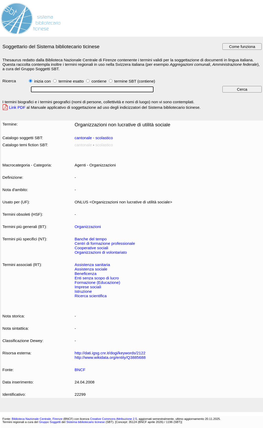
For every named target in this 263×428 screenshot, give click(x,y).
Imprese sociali (88, 287)
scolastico (104, 138)
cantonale (83, 138)
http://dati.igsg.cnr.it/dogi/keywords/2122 (110, 353)
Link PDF (17, 107)
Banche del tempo (91, 239)
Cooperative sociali (91, 248)
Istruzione (83, 291)
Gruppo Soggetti (50, 422)
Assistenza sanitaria (92, 264)
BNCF (80, 369)
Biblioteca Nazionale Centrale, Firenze (37, 418)
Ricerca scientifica (91, 296)
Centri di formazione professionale (105, 243)
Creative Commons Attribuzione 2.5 (113, 418)
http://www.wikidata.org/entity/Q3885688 (110, 357)
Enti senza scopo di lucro (97, 278)
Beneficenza (86, 273)
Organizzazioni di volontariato (101, 252)
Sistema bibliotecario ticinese (85, 422)
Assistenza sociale (91, 269)
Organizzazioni (88, 226)
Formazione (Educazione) (97, 282)
